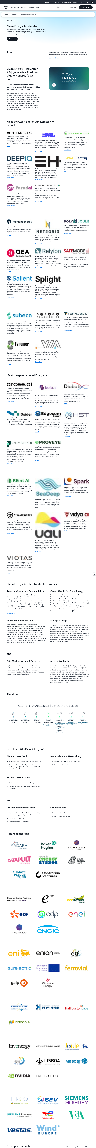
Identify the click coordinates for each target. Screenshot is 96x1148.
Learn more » (11, 613)
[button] (15, 7)
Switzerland (38, 179)
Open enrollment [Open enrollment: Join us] (54, 58)
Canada (9, 235)
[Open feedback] (94, 574)
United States (38, 151)
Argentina (37, 551)
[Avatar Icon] (92, 2)
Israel (65, 171)
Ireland (37, 460)
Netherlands (38, 243)
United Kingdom (11, 205)
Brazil (65, 530)
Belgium (66, 404)
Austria (8, 146)
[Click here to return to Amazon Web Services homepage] (5, 8)
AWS (8, 21)
